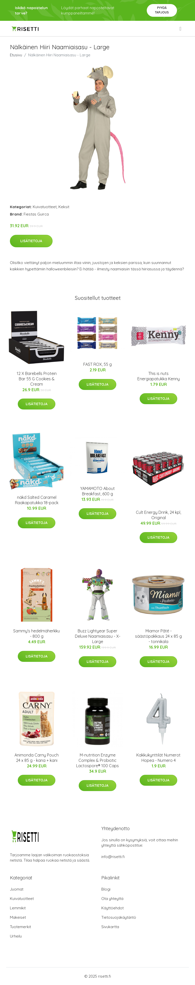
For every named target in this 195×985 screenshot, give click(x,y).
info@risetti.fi (113, 856)
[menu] (180, 28)
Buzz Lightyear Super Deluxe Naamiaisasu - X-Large (97, 636)
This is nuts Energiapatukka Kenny (158, 376)
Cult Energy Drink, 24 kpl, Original (158, 515)
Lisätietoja (31, 241)
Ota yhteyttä (112, 898)
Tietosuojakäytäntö (118, 917)
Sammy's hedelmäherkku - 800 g (36, 633)
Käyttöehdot (112, 908)
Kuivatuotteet (45, 206)
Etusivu (16, 55)
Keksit (63, 206)
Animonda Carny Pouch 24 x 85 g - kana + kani (36, 757)
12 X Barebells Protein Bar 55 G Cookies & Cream (37, 379)
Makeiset (18, 917)
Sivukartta (110, 926)
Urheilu (16, 936)
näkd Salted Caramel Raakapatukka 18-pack (36, 500)
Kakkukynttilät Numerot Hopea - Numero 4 (158, 757)
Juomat (16, 889)
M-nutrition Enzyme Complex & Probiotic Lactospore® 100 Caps (97, 760)
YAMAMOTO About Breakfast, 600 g (97, 491)
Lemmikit (18, 908)
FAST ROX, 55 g (97, 364)
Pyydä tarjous (162, 10)
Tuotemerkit (20, 926)
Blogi (105, 889)
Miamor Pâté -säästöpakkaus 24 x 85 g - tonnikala (158, 636)
